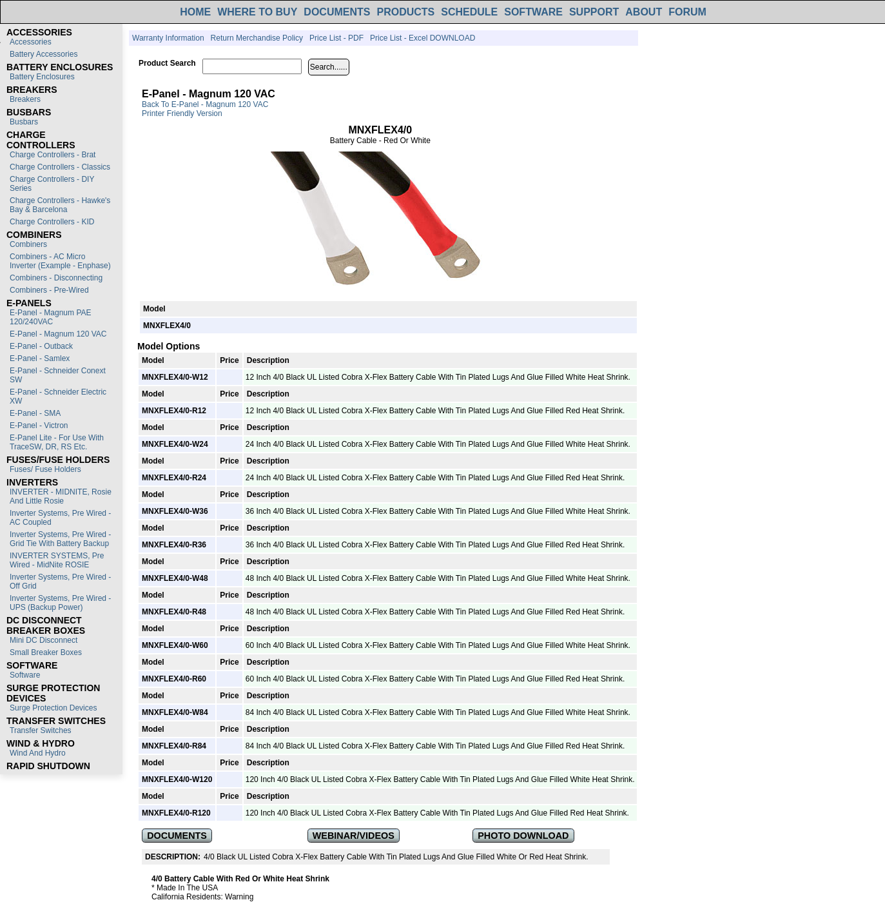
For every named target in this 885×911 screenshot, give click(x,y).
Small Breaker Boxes (46, 652)
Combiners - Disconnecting (56, 277)
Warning (239, 896)
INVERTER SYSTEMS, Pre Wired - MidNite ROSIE (57, 560)
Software (25, 675)
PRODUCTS (405, 11)
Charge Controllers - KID (52, 221)
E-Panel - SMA (35, 413)
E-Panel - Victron (39, 425)
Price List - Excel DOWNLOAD (422, 38)
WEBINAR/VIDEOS (353, 835)
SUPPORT (594, 11)
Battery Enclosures (42, 76)
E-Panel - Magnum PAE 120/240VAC (51, 317)
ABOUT (643, 11)
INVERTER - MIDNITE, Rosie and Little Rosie (61, 496)
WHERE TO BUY (257, 11)
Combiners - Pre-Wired (49, 290)
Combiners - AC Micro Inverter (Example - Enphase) (60, 261)
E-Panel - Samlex (40, 358)
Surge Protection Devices (53, 707)
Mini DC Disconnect (43, 640)
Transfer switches (41, 730)
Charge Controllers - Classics (60, 166)
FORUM (687, 11)
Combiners (28, 244)
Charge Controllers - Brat (52, 154)
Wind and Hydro (38, 753)
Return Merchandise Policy (257, 38)
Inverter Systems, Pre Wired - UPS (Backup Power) (60, 603)
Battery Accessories (43, 54)
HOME (195, 11)
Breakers (25, 99)
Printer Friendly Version (182, 113)
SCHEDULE (469, 11)
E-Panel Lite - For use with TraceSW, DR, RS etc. (57, 442)
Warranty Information (168, 38)
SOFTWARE (533, 11)
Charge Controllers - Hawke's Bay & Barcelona (60, 205)
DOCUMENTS (337, 11)
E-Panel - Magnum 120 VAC (58, 333)
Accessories (31, 41)
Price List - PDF (336, 38)
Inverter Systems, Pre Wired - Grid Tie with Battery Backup (60, 539)
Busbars (24, 121)
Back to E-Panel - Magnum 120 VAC (205, 104)
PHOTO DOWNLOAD (523, 835)
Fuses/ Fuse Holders (45, 469)
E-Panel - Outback (41, 346)
